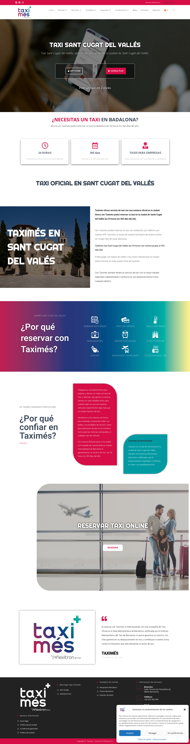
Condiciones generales (29, 728)
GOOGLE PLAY (65, 694)
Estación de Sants (106, 695)
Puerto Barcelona (106, 691)
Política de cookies (144, 739)
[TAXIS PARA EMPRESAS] (145, 145)
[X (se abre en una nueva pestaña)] (17, 2)
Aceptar (130, 733)
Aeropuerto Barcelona (108, 687)
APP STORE (64, 690)
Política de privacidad (28, 725)
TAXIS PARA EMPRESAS (145, 152)
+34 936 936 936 (168, 2)
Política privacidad (159, 739)
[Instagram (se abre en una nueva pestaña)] (22, 2)
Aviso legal (24, 721)
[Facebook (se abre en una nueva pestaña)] (19, 2)
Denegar (153, 733)
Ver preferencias (175, 733)
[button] (184, 709)
